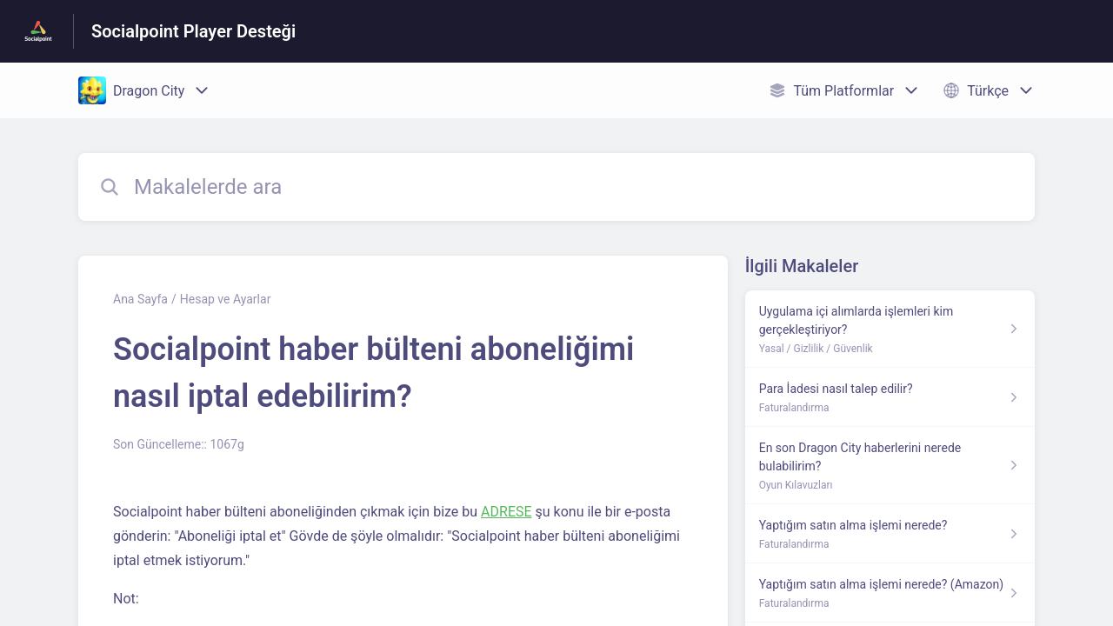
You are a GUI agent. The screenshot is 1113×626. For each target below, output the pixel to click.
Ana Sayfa (140, 299)
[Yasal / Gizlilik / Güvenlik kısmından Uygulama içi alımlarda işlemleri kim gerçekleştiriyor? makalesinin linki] (890, 329)
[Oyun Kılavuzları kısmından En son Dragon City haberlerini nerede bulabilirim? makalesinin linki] (890, 465)
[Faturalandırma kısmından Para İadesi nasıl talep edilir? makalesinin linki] (890, 397)
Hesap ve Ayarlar (225, 299)
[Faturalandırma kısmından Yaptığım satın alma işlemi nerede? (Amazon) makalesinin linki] (890, 593)
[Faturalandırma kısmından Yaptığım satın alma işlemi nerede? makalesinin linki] (890, 533)
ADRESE (506, 511)
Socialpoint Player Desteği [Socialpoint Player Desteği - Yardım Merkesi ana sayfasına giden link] (193, 31)
